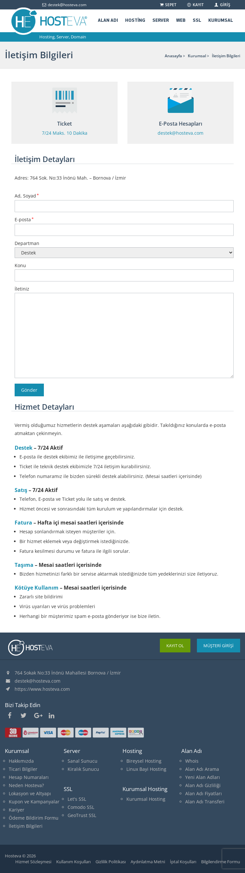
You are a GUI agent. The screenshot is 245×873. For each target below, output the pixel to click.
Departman (124, 248)
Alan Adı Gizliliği (203, 785)
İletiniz (124, 332)
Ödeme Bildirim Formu (33, 818)
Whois (192, 761)
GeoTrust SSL (82, 815)
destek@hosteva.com (37, 681)
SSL (197, 20)
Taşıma (24, 564)
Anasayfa (173, 56)
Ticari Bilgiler (23, 769)
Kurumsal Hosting (145, 799)
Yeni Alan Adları (202, 777)
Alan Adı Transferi (205, 801)
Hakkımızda (21, 761)
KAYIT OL (175, 645)
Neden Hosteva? (26, 785)
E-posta (124, 224)
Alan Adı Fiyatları (203, 793)
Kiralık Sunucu (83, 769)
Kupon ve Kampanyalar (34, 801)
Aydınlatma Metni (148, 862)
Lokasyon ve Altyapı (30, 793)
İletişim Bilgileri (26, 826)
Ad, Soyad (124, 200)
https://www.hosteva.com (42, 689)
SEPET (168, 4)
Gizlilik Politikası (111, 862)
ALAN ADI (108, 20)
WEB (181, 20)
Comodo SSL (81, 807)
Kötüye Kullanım (36, 587)
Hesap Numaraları (29, 777)
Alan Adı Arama (202, 769)
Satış (21, 490)
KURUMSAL (220, 20)
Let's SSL (77, 799)
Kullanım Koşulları (73, 862)
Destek (23, 447)
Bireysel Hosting (143, 761)
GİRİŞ (221, 4)
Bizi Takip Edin (22, 705)
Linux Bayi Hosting (146, 769)
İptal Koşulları (183, 862)
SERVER (160, 20)
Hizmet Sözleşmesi (33, 862)
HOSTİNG (135, 20)
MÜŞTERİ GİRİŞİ (218, 645)
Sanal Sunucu (82, 761)
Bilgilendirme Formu (220, 862)
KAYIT (195, 4)
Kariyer (16, 810)
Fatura (23, 522)
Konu (124, 270)
